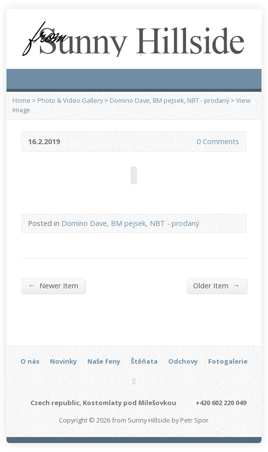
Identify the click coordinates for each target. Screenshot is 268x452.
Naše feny (103, 361)
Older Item (216, 285)
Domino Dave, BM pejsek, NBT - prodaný (169, 100)
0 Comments (188, 141)
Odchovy (183, 361)
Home (21, 100)
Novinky (63, 361)
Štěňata (144, 361)
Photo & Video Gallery (70, 100)
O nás (29, 361)
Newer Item (53, 285)
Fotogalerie (228, 361)
